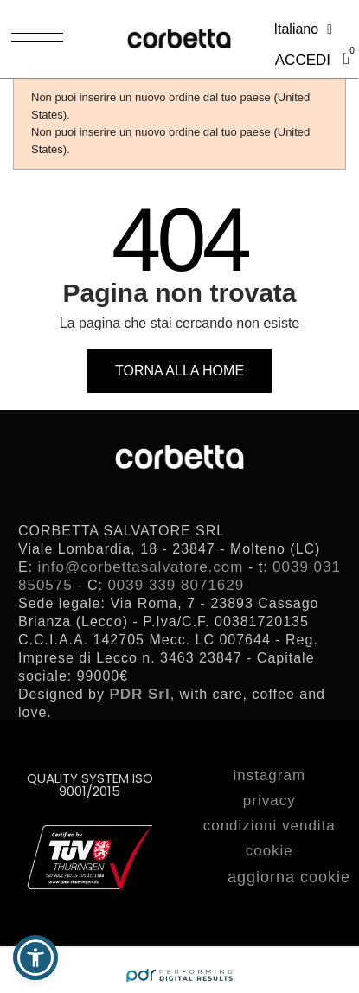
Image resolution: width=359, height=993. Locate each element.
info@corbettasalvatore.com (141, 567)
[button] (179, 371)
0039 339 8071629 (175, 585)
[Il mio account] (302, 60)
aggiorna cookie (289, 877)
